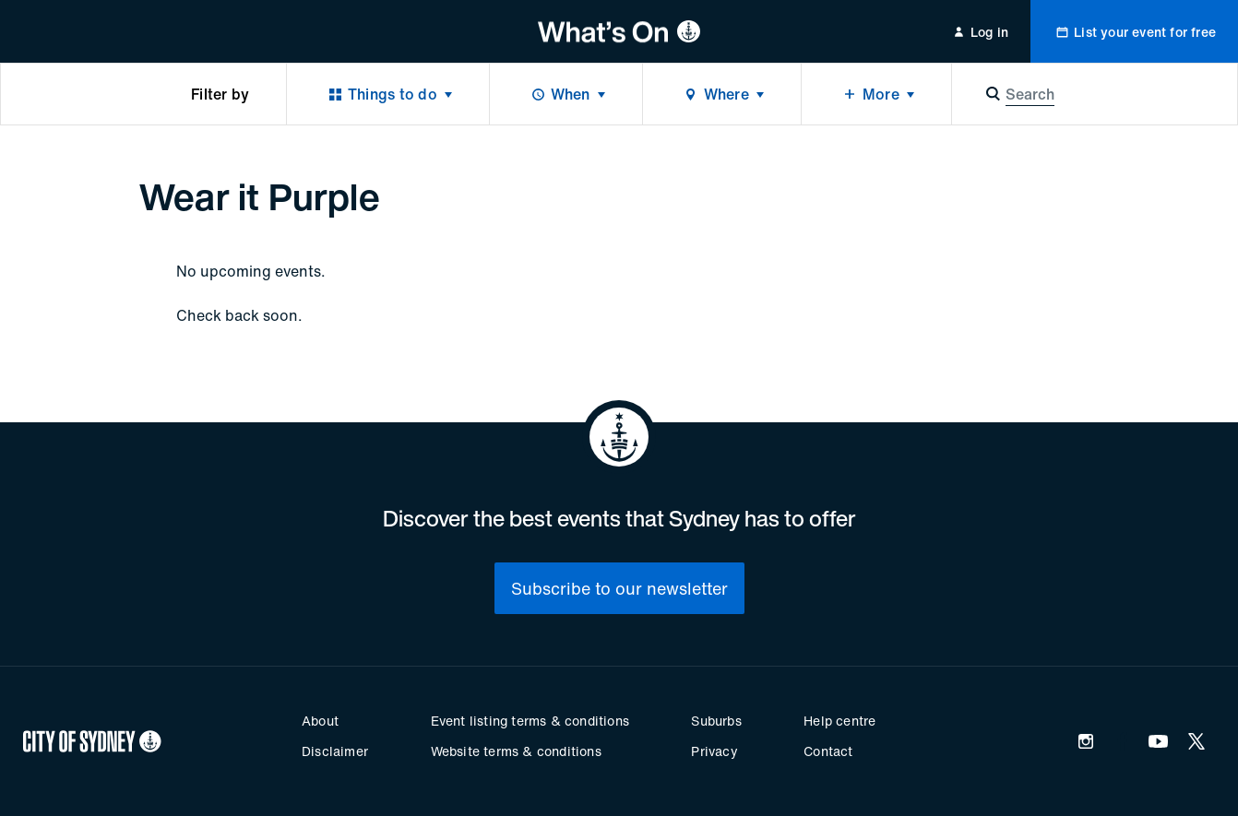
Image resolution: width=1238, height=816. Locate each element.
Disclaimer (335, 751)
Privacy (714, 751)
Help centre (839, 720)
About (320, 720)
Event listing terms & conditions (530, 720)
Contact (828, 751)
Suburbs (716, 720)
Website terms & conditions (516, 751)
